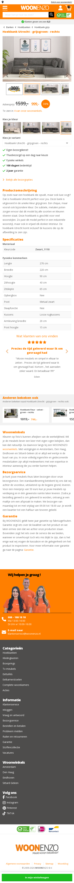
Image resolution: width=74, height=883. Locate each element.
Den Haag (8, 772)
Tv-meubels (9, 668)
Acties (6, 690)
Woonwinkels (14, 762)
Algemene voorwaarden (18, 863)
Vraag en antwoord (13, 715)
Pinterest (12, 807)
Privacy (37, 863)
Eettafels (8, 674)
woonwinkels (10, 449)
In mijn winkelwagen (37, 877)
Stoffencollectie (11, 747)
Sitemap (49, 863)
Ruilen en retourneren (15, 736)
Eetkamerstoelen (12, 679)
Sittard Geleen (10, 783)
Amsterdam (9, 766)
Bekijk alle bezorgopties (18, 179)
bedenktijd (19, 165)
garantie (14, 170)
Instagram (12, 802)
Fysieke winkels (15, 160)
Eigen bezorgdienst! (17, 150)
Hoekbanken (10, 652)
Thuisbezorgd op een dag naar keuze (27, 155)
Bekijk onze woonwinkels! (61, 2)
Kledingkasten (10, 658)
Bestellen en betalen (14, 726)
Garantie (29, 549)
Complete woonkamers (16, 685)
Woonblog (63, 863)
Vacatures (8, 752)
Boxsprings (9, 663)
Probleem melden (13, 731)
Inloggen (7, 709)
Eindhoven (8, 777)
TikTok (10, 813)
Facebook (11, 797)
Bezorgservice (11, 720)
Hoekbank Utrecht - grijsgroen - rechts (26, 143)
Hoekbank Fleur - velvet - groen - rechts (32, 411)
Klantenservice (11, 704)
